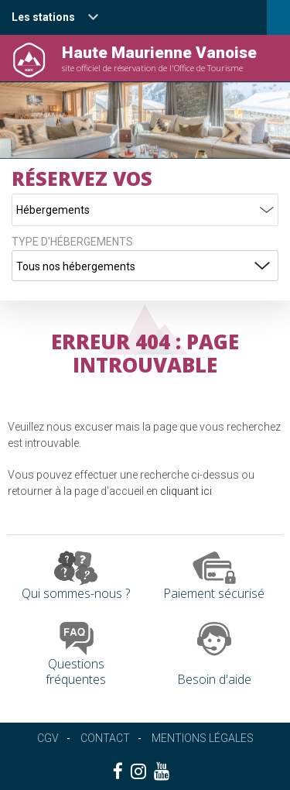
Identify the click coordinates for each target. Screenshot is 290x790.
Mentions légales (203, 738)
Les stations (43, 17)
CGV (48, 738)
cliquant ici (186, 491)
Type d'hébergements (72, 241)
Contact (105, 738)
